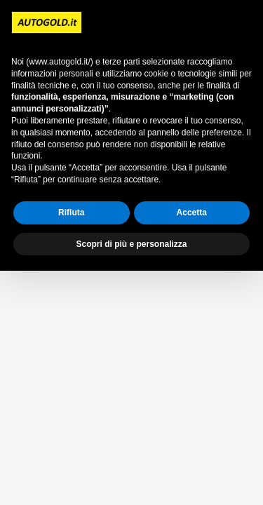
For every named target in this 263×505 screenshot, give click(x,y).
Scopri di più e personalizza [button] (131, 244)
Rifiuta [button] (71, 212)
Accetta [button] (192, 212)
